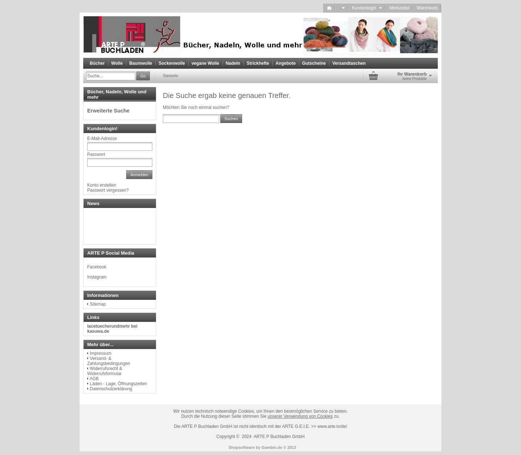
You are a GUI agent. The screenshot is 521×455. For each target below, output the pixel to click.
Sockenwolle (171, 63)
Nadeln (233, 63)
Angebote (286, 63)
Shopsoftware (241, 447)
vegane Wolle (205, 63)
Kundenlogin (367, 7)
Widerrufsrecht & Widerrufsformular (104, 371)
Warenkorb (427, 7)
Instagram (96, 277)
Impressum (100, 353)
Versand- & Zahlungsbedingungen (108, 361)
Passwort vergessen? (108, 190)
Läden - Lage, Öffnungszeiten (118, 383)
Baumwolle (140, 63)
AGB (94, 378)
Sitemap (98, 304)
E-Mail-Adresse (102, 138)
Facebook (96, 266)
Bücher (97, 63)
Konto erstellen (101, 185)
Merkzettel (399, 7)
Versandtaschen (348, 63)
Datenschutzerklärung (111, 388)
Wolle (117, 63)
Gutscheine (314, 63)
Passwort (96, 154)
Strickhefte (258, 63)
